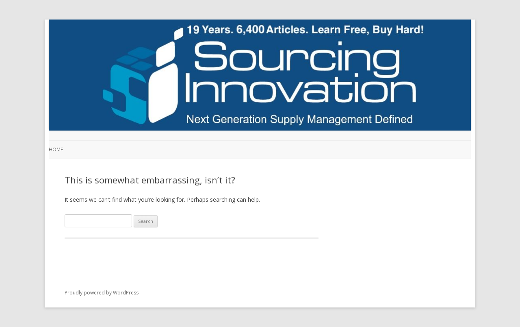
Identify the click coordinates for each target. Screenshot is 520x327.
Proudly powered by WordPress (102, 292)
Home (56, 149)
